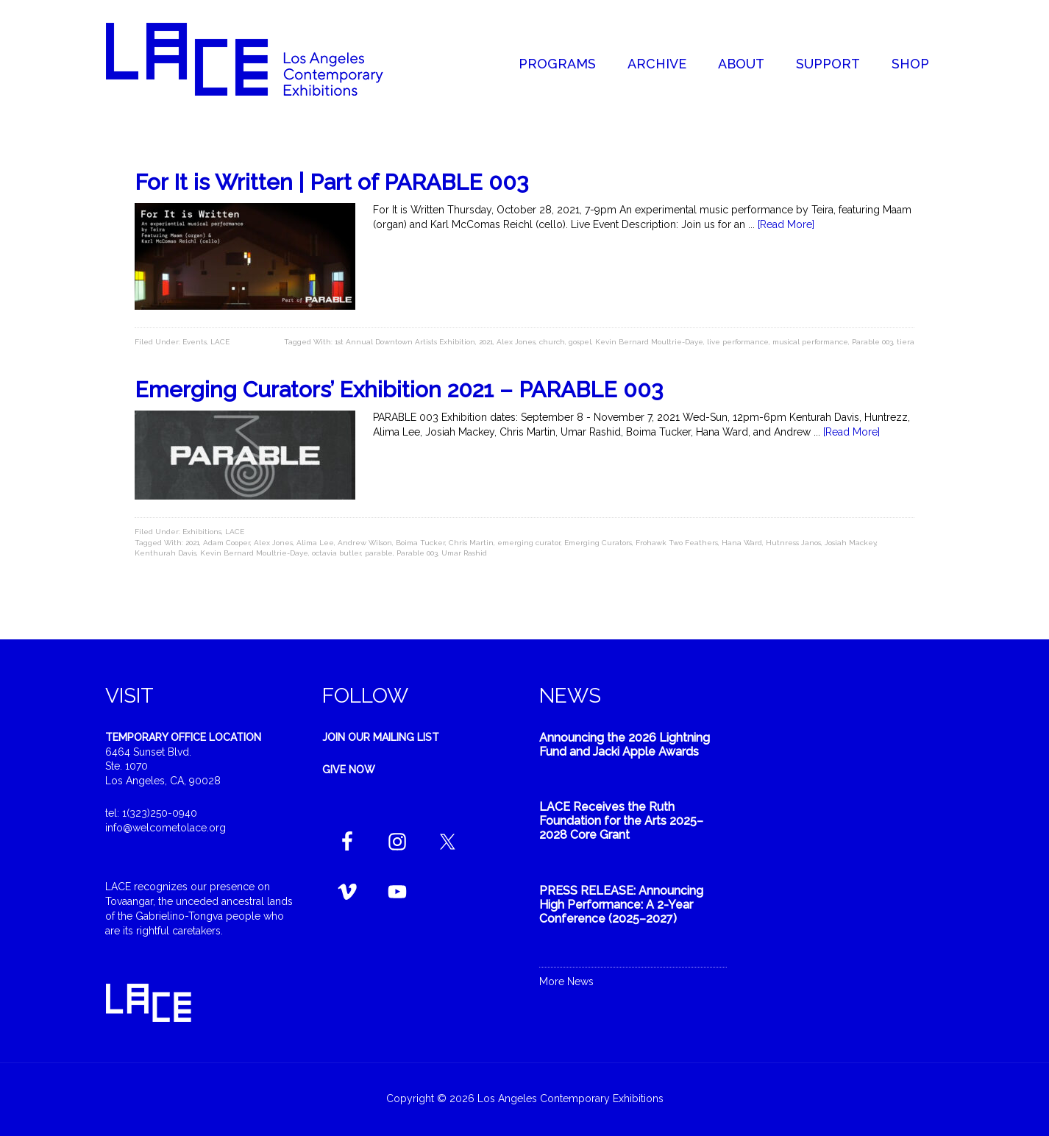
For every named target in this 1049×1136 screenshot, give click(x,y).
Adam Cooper (226, 543)
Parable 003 (872, 342)
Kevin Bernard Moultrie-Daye (649, 342)
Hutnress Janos (793, 543)
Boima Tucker (420, 543)
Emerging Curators (598, 543)
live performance (738, 342)
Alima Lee (315, 543)
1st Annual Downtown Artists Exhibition (405, 342)
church (552, 342)
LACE (220, 342)
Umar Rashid (464, 553)
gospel (580, 342)
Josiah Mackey (850, 543)
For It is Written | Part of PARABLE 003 (331, 182)
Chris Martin (471, 543)
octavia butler (336, 553)
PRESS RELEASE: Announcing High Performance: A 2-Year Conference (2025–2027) (621, 905)
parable (379, 553)
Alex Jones (516, 342)
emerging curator (529, 543)
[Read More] (786, 224)
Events (194, 342)
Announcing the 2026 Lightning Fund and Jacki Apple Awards (624, 745)
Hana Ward (742, 543)
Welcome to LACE (259, 59)
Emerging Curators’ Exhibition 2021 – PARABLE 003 (399, 389)
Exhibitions (201, 532)
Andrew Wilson (365, 543)
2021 (486, 342)
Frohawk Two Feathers (677, 543)
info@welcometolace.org (165, 828)
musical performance (810, 342)
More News (566, 981)
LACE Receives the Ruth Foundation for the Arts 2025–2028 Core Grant (621, 821)
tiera (905, 342)
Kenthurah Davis (165, 553)
